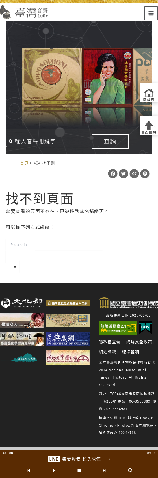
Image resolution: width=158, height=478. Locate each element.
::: (14, 162)
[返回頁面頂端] (149, 125)
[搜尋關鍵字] (52, 141)
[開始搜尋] (20, 256)
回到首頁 (42, 266)
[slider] (79, 448)
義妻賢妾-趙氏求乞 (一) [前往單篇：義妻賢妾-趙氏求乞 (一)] (86, 459)
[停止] (79, 470)
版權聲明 (130, 352)
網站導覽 (107, 352)
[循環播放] (130, 470)
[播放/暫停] (53, 470)
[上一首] (28, 470)
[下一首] (104, 470)
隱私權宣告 (109, 342)
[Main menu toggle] (151, 13)
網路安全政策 (139, 342)
